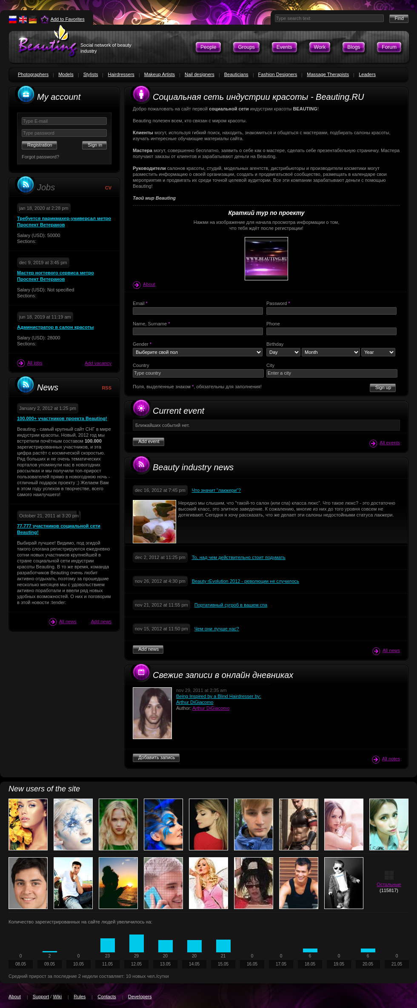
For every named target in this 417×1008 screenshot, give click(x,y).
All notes (386, 759)
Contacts (106, 996)
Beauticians (236, 74)
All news (63, 622)
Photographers (33, 74)
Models (65, 74)
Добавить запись (156, 757)
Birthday (274, 344)
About (144, 284)
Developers (140, 996)
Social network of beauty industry (105, 48)
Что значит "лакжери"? (216, 490)
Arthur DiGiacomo (210, 708)
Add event (149, 441)
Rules (80, 996)
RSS (106, 387)
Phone (273, 323)
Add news (101, 621)
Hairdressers (121, 74)
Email (140, 303)
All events (384, 443)
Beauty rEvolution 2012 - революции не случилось (245, 581)
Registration (39, 144)
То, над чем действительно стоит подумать (239, 557)
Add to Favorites (68, 19)
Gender (142, 344)
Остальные (389, 884)
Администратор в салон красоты (55, 327)
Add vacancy (98, 363)
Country (141, 365)
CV (108, 187)
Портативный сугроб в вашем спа (230, 604)
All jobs (29, 363)
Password (278, 303)
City (270, 365)
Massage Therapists (328, 74)
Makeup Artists (159, 74)
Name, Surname (151, 323)
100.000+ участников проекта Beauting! (62, 418)
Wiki (57, 996)
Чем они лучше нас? (216, 628)
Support (41, 996)
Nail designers (199, 74)
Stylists (90, 74)
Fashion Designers (277, 74)
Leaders (367, 74)
